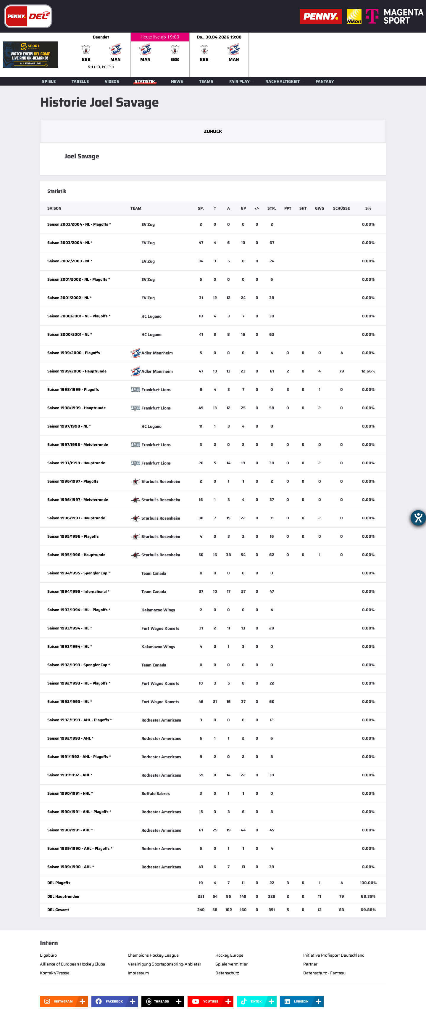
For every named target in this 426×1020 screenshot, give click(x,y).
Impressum (138, 973)
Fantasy (325, 81)
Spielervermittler (231, 964)
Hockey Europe (229, 955)
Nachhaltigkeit (282, 81)
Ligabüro (48, 955)
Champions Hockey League (153, 955)
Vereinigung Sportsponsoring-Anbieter (164, 964)
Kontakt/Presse (55, 973)
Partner (310, 964)
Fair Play (239, 81)
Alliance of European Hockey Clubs (72, 964)
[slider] (249, 55)
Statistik (145, 81)
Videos (112, 81)
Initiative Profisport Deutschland (333, 955)
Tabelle (80, 81)
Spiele (49, 81)
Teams (206, 81)
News (177, 81)
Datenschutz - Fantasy (324, 973)
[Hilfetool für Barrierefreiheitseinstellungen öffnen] (418, 518)
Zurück (213, 131)
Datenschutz (227, 973)
